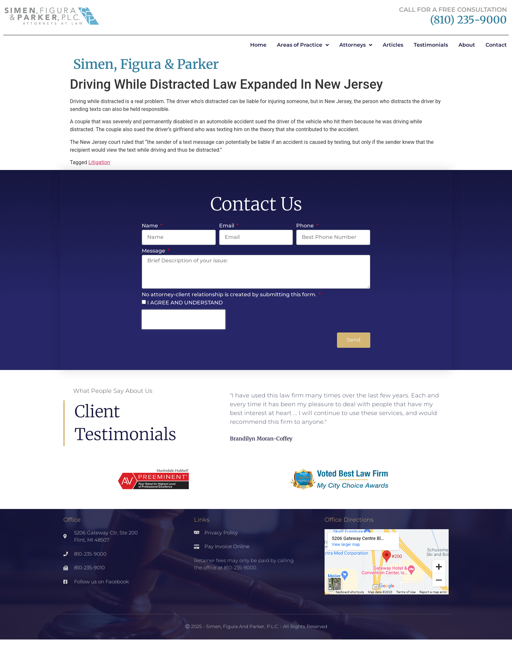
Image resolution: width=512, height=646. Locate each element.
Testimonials (431, 45)
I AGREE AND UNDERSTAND (185, 303)
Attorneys (355, 45)
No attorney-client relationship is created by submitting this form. (230, 295)
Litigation (99, 162)
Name (150, 226)
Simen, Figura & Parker (146, 64)
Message (154, 251)
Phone (305, 226)
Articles (393, 45)
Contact (496, 45)
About (466, 45)
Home (258, 45)
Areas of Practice (303, 45)
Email (227, 226)
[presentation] (183, 319)
